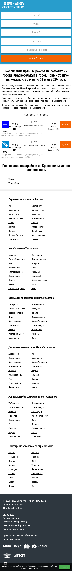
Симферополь (38, 317)
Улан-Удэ (12, 415)
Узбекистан (37, 473)
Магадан (35, 214)
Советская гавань (40, 280)
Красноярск (14, 239)
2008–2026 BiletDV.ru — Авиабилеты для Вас (27, 500)
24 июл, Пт (36, 32)
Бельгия (35, 452)
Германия (13, 456)
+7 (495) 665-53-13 (14, 504)
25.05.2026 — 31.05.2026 (36, 115)
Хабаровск (13, 304)
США (33, 461)
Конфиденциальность (13, 529)
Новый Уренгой (15, 235)
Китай (11, 477)
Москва (12, 255)
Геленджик (36, 436)
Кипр (33, 486)
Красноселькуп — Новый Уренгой (42, 105)
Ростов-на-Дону (16, 333)
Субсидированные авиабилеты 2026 (20, 535)
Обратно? (36, 41)
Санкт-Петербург (16, 288)
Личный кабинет (11, 518)
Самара (12, 428)
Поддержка (8, 514)
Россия (11, 452)
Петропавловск (15, 218)
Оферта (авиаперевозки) (15, 521)
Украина (35, 456)
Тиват (11, 222)
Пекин (11, 284)
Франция (12, 469)
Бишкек (35, 374)
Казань (34, 222)
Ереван (34, 239)
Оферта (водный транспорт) (16, 525)
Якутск (11, 226)
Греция (11, 465)
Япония (34, 477)
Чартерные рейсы (11, 539)
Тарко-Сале (13, 183)
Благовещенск (38, 235)
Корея (11, 481)
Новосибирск (37, 218)
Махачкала (13, 214)
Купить (65, 124)
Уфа (10, 379)
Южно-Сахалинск (16, 259)
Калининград (37, 210)
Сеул (33, 267)
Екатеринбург (37, 205)
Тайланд (35, 465)
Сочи (10, 205)
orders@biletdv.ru (14, 508)
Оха (10, 263)
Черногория (37, 469)
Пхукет (11, 329)
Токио (34, 284)
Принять (64, 567)
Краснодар (13, 210)
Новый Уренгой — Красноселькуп (50, 100)
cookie (24, 566)
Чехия (11, 486)
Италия (11, 461)
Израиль (35, 481)
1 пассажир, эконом (36, 49)
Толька (11, 179)
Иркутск (12, 231)
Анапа (34, 387)
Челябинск (36, 231)
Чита (33, 288)
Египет (11, 473)
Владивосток (37, 226)
